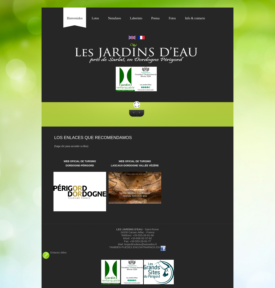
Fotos (172, 18)
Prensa (155, 18)
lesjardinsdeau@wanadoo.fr (140, 244)
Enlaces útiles (54, 252)
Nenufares (114, 18)
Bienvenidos (75, 18)
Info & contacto (195, 18)
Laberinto (136, 18)
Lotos (95, 18)
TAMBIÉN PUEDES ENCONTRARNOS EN (134, 247)
